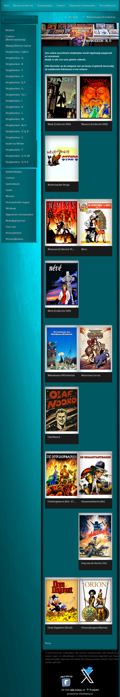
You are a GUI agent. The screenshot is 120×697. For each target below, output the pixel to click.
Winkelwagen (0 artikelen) (98, 17)
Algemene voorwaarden (82, 5)
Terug (48, 643)
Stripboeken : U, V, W (18, 156)
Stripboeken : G (14, 88)
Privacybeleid (13, 233)
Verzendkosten (108, 5)
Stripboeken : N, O (16, 125)
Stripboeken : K (14, 107)
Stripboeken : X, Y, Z (17, 162)
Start (6, 5)
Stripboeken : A (14, 58)
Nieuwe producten (23, 5)
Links (9, 190)
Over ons (11, 226)
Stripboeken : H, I (16, 94)
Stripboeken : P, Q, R (17, 131)
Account (71, 17)
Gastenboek (12, 184)
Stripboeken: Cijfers (17, 52)
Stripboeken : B (14, 64)
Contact (61, 5)
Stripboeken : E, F (15, 82)
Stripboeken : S (14, 137)
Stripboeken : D (14, 76)
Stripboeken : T (14, 149)
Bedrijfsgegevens (15, 220)
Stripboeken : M (15, 119)
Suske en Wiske (15, 143)
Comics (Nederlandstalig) (16, 38)
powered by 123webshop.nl (80, 693)
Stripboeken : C (14, 70)
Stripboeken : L (14, 113)
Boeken (10, 30)
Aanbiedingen (44, 5)
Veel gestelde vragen (18, 202)
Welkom (11, 208)
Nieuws (10, 196)
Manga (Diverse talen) (18, 45)
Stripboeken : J (14, 100)
